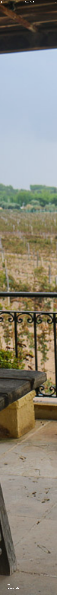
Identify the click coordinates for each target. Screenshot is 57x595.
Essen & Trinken (9, 584)
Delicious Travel (28, 2)
